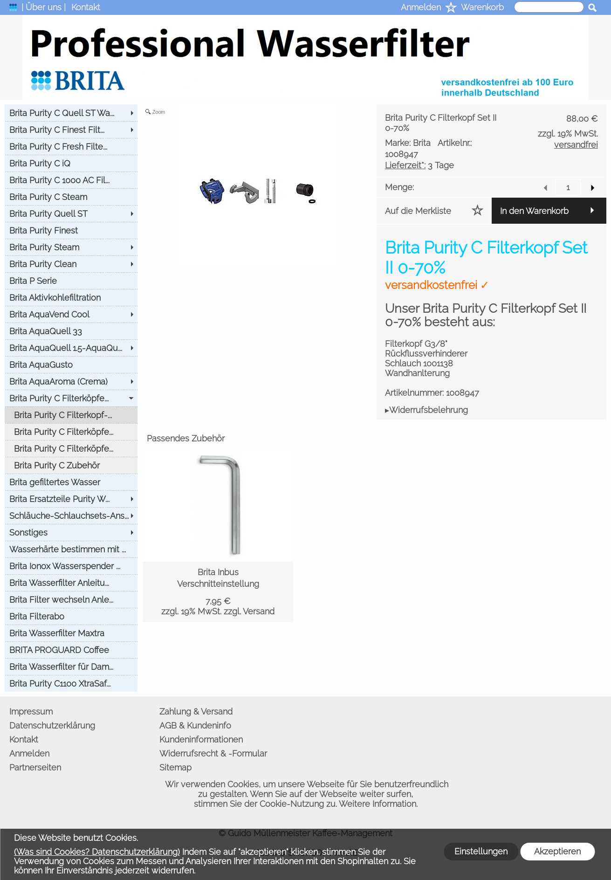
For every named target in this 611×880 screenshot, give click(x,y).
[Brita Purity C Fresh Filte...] (71, 146)
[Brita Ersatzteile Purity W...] (71, 498)
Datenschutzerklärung (52, 725)
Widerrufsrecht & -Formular (213, 753)
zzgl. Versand (249, 611)
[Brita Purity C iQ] (71, 163)
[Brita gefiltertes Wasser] (71, 482)
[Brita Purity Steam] (71, 247)
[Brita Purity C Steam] (71, 196)
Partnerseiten (35, 767)
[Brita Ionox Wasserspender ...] (71, 565)
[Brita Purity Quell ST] (71, 213)
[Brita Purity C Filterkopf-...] (71, 414)
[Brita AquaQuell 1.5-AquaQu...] (71, 347)
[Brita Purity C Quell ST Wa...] (71, 112)
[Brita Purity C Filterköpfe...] (71, 398)
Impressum (31, 711)
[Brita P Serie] (71, 280)
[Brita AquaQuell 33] (71, 331)
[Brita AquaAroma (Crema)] (71, 381)
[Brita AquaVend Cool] (71, 314)
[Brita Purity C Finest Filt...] (71, 129)
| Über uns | (43, 7)
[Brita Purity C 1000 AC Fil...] (71, 180)
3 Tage (419, 165)
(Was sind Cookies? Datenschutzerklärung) (97, 852)
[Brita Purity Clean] (71, 263)
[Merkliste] (451, 8)
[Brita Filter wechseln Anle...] (71, 599)
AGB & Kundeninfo (195, 725)
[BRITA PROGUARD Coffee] (71, 649)
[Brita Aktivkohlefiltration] (71, 297)
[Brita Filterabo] (71, 616)
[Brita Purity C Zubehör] (71, 465)
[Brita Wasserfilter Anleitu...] (71, 582)
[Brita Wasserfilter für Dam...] (71, 666)
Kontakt (85, 7)
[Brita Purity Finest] (71, 230)
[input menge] (568, 187)
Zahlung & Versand (196, 711)
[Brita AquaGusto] (71, 364)
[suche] (549, 7)
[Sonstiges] (71, 532)
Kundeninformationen (201, 739)
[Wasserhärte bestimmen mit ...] (71, 549)
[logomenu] (13, 10)
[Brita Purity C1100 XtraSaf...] (71, 683)
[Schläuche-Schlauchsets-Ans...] (71, 515)
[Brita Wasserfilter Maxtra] (71, 633)
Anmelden (421, 7)
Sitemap (175, 767)
